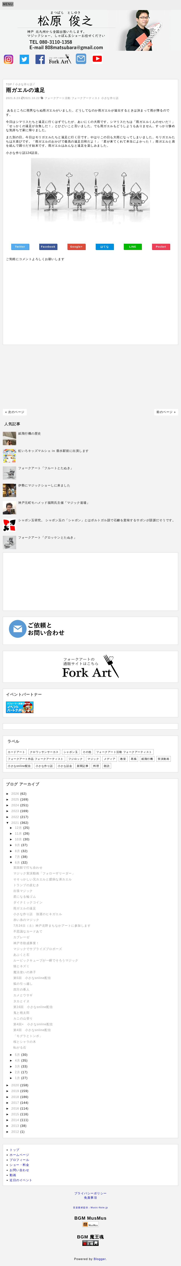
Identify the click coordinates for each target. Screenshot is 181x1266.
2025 (15, 799)
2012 (15, 1131)
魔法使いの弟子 (24, 972)
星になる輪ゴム (24, 896)
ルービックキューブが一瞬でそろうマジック (45, 960)
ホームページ (19, 1154)
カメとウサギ (23, 995)
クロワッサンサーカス (44, 751)
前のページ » (166, 412)
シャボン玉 (71, 751)
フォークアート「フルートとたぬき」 (46, 468)
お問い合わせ (19, 1170)
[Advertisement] (90, 377)
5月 (18, 1054)
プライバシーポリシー (90, 1193)
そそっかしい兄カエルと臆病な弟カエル (42, 879)
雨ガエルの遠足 (24, 908)
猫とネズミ (21, 966)
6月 (18, 862)
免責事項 (90, 1197)
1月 (18, 1078)
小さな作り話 (44, 765)
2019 (15, 1091)
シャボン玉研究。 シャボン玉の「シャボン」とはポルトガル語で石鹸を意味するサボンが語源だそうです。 (96, 520)
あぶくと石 (21, 954)
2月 (18, 1072)
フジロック (75, 758)
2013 (15, 1125)
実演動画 (163, 758)
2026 (15, 793)
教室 (123, 758)
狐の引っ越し (23, 983)
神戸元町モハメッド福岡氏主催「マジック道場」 (54, 502)
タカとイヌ (21, 1001)
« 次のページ (15, 412)
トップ (15, 1149)
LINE (132, 246)
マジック (93, 758)
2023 (15, 811)
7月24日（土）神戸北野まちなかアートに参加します (52, 925)
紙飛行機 (147, 758)
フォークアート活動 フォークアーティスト (124, 751)
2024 (15, 805)
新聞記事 (82, 765)
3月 (18, 1066)
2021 (15, 822)
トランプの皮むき (26, 885)
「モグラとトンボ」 (28, 1036)
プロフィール (19, 1159)
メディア (109, 758)
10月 (19, 839)
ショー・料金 (19, 1164)
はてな (104, 246)
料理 (96, 765)
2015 (15, 1114)
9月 (18, 845)
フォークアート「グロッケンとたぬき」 (47, 537)
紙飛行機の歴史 (29, 433)
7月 (18, 856)
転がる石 (19, 1047)
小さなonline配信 (19, 765)
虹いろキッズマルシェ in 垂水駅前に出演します (53, 450)
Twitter (20, 246)
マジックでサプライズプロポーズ (37, 948)
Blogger (100, 1259)
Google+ (76, 246)
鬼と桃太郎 (21, 1012)
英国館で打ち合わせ (28, 867)
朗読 (107, 765)
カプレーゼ (21, 937)
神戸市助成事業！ (26, 943)
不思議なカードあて (28, 931)
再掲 (134, 758)
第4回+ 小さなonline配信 (34, 1024)
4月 (18, 1060)
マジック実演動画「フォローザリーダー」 (44, 873)
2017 (15, 1102)
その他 (87, 751)
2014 (15, 1120)
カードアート (16, 751)
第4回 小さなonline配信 (32, 1030)
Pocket (161, 246)
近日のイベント (21, 1180)
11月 (19, 833)
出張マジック (23, 890)
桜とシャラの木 (24, 1041)
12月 (19, 827)
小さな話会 (65, 765)
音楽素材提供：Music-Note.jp (90, 1207)
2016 (15, 1108)
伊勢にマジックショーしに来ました (44, 485)
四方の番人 (21, 989)
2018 (15, 1097)
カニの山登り (23, 1018)
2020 (15, 1085)
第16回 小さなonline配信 (33, 1007)
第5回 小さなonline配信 (32, 977)
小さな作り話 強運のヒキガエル (37, 914)
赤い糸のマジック (26, 919)
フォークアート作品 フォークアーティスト (36, 758)
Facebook (48, 246)
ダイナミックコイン (28, 902)
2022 (15, 817)
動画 (13, 1175)
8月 (18, 851)
